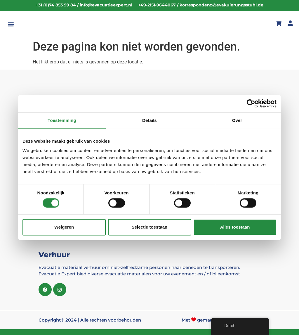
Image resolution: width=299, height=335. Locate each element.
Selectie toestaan (150, 227)
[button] (10, 24)
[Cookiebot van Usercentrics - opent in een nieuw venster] (251, 103)
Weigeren (64, 227)
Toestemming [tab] (62, 120)
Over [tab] (237, 120)
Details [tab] (149, 120)
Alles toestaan (235, 227)
